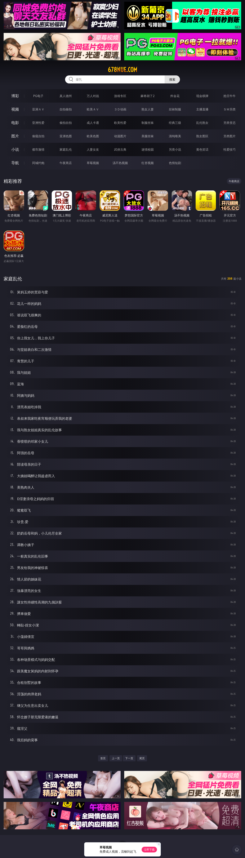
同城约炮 (38, 163)
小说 (15, 149)
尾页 (142, 758)
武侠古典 (120, 149)
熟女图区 (202, 136)
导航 (15, 162)
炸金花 (175, 96)
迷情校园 (147, 149)
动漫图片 (120, 136)
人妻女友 (93, 149)
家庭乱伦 (66, 149)
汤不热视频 (120, 163)
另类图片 (229, 136)
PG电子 (38, 96)
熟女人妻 (147, 109)
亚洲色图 (66, 136)
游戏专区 (120, 96)
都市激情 (38, 149)
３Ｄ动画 (120, 109)
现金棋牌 (202, 96)
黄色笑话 (202, 149)
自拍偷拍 (66, 109)
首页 (103, 758)
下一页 (129, 758)
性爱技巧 (229, 149)
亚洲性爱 (38, 123)
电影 (15, 122)
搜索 (172, 79)
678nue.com (122, 69)
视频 (15, 109)
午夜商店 (66, 163)
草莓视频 (93, 163)
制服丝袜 (147, 123)
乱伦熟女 (202, 123)
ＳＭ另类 (229, 109)
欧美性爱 (120, 123)
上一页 (116, 758)
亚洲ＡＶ (38, 109)
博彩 (15, 95)
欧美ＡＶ (93, 109)
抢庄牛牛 (229, 96)
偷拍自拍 (66, 123)
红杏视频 (147, 163)
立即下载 (149, 849)
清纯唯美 (175, 136)
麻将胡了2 (147, 96)
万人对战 (93, 96)
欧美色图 (93, 136)
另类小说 (175, 149)
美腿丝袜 (147, 136)
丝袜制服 (175, 109)
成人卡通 (93, 123)
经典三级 (175, 123)
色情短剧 (175, 163)
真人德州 (66, 96)
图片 (15, 136)
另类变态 (229, 123)
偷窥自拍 (38, 136)
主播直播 (202, 109)
